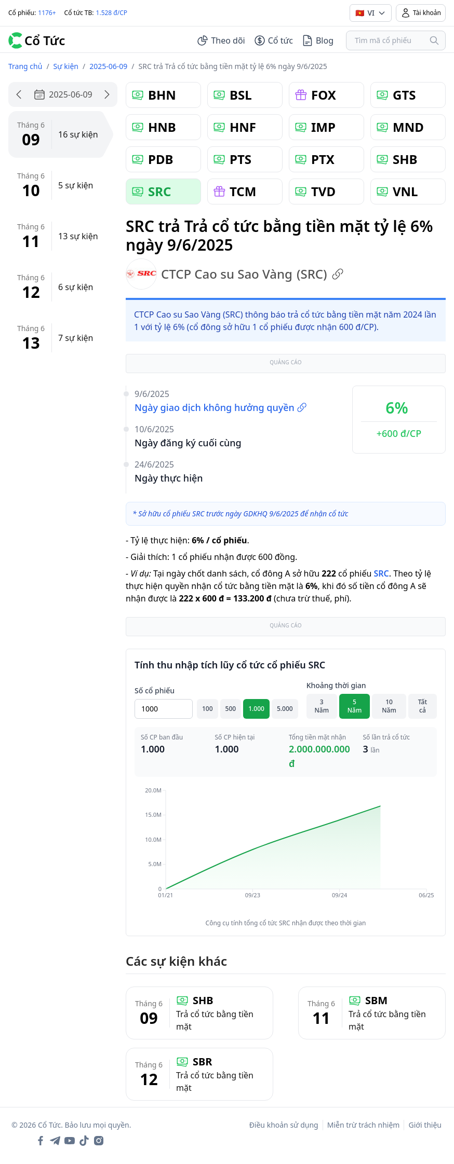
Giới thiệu (425, 1125)
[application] (286, 850)
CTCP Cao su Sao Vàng (235, 274)
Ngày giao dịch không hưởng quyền (221, 407)
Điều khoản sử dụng (283, 1125)
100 (207, 708)
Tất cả (422, 706)
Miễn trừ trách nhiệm (363, 1125)
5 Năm (355, 706)
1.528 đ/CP (112, 12)
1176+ (47, 12)
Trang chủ (25, 66)
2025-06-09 (108, 66)
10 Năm (389, 706)
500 (230, 708)
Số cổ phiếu (155, 690)
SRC (381, 573)
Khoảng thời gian (336, 685)
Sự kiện (66, 66)
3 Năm (322, 706)
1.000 (256, 708)
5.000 (285, 708)
